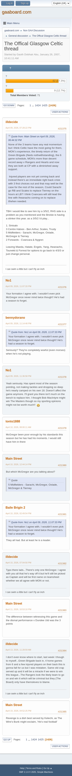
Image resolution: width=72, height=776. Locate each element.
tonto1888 (13, 421)
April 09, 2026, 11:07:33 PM (18, 286)
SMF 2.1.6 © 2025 (27, 772)
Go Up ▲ (47, 768)
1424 (38, 105)
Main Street (14, 458)
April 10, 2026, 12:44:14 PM (18, 464)
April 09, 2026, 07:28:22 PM (18, 128)
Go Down (8, 105)
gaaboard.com (16, 11)
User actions (60, 112)
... (33, 105)
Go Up (6, 740)
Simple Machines (45, 772)
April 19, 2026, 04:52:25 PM (18, 711)
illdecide (12, 122)
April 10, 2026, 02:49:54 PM (18, 513)
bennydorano (15, 317)
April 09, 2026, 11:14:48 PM (18, 323)
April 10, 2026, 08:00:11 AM (18, 427)
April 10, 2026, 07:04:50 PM (18, 562)
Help (22, 768)
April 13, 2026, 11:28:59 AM (18, 650)
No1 (8, 280)
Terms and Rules (34, 768)
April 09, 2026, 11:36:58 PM (18, 376)
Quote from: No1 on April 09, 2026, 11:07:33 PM (36, 332)
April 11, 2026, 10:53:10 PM (18, 609)
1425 (44, 105)
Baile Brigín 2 (15, 507)
